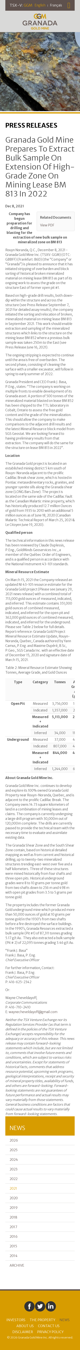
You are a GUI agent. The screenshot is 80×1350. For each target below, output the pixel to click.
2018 (13, 1217)
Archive (17, 1265)
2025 (13, 1150)
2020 (14, 1198)
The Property (42, 1320)
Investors (15, 1320)
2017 (13, 1227)
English (40, 5)
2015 (13, 1246)
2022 (13, 1179)
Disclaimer (22, 1332)
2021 (13, 1188)
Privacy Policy (50, 1332)
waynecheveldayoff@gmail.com (33, 1012)
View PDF (47, 225)
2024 (14, 1159)
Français (56, 5)
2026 (14, 1140)
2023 (13, 1169)
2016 (13, 1236)
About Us (25, 1326)
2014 (13, 1256)
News (65, 1320)
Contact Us (49, 1326)
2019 (14, 1207)
